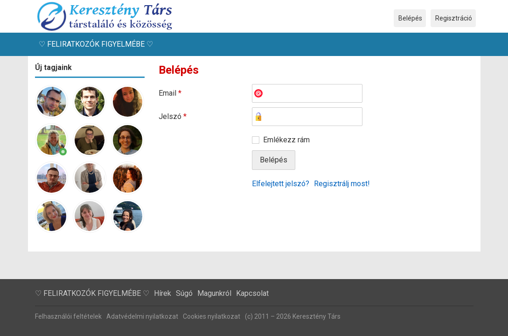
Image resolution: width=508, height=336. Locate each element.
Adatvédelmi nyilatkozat (142, 316)
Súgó (184, 293)
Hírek (162, 293)
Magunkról (214, 293)
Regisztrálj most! (342, 183)
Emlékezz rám (286, 139)
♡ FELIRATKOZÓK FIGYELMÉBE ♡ (96, 44)
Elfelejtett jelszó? (280, 183)
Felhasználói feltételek (68, 316)
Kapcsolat (252, 293)
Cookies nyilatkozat (211, 316)
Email (170, 93)
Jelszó (173, 116)
